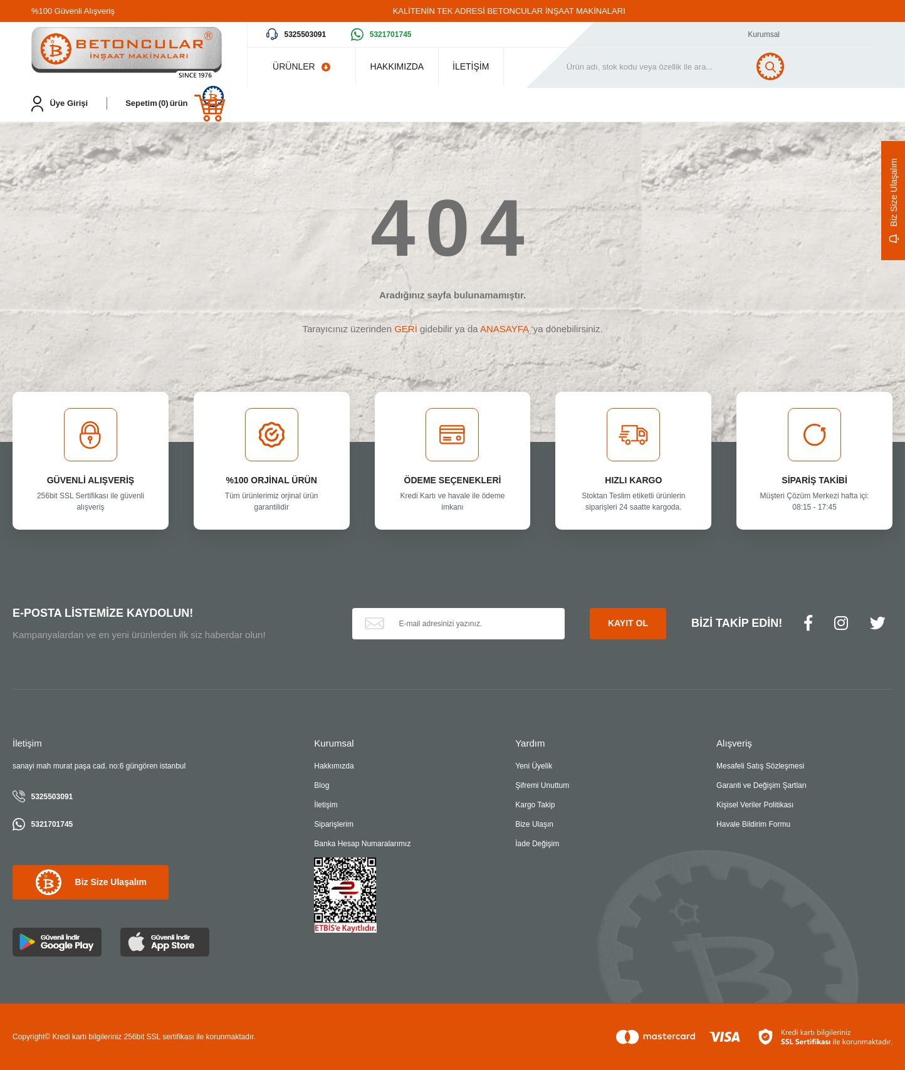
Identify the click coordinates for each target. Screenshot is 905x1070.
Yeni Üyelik (533, 766)
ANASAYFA (504, 328)
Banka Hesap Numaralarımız (362, 843)
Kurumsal (764, 34)
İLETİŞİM (485, 66)
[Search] (695, 66)
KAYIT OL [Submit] (628, 623)
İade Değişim (537, 843)
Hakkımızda (333, 766)
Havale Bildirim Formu (753, 824)
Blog (321, 785)
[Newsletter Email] (458, 623)
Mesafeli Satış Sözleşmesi (760, 766)
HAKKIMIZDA (402, 66)
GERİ (405, 328)
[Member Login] (59, 104)
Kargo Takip (535, 804)
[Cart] (175, 104)
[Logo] (126, 53)
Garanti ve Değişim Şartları (761, 785)
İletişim (325, 804)
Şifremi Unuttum (542, 785)
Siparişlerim (333, 824)
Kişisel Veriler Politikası (754, 804)
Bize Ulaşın (534, 824)
